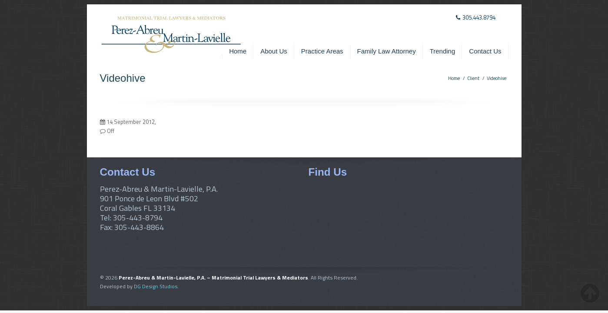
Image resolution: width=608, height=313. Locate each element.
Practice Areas (322, 51)
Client (473, 78)
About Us (273, 51)
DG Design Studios (155, 286)
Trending (442, 51)
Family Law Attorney (386, 51)
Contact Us (485, 51)
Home (237, 51)
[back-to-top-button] (590, 293)
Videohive (496, 78)
